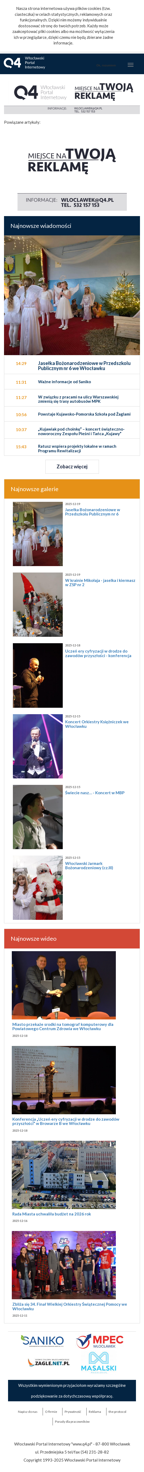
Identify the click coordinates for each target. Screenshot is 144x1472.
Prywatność (73, 1412)
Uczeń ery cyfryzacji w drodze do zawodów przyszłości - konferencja (98, 653)
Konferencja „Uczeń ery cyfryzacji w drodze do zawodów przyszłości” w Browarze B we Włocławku (65, 1121)
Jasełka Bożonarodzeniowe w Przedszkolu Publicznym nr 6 (92, 512)
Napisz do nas (28, 1412)
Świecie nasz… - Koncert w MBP (94, 792)
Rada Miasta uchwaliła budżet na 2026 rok (51, 1213)
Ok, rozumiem (106, 65)
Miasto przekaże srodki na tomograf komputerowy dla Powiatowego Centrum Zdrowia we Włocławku (62, 1026)
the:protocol (117, 1412)
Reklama (95, 1412)
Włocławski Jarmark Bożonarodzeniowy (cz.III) (89, 865)
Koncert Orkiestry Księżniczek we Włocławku (97, 724)
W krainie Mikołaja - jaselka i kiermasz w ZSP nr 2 (100, 582)
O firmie (51, 1412)
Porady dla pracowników (72, 1422)
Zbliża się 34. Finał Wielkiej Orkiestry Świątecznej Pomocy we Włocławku (69, 1306)
